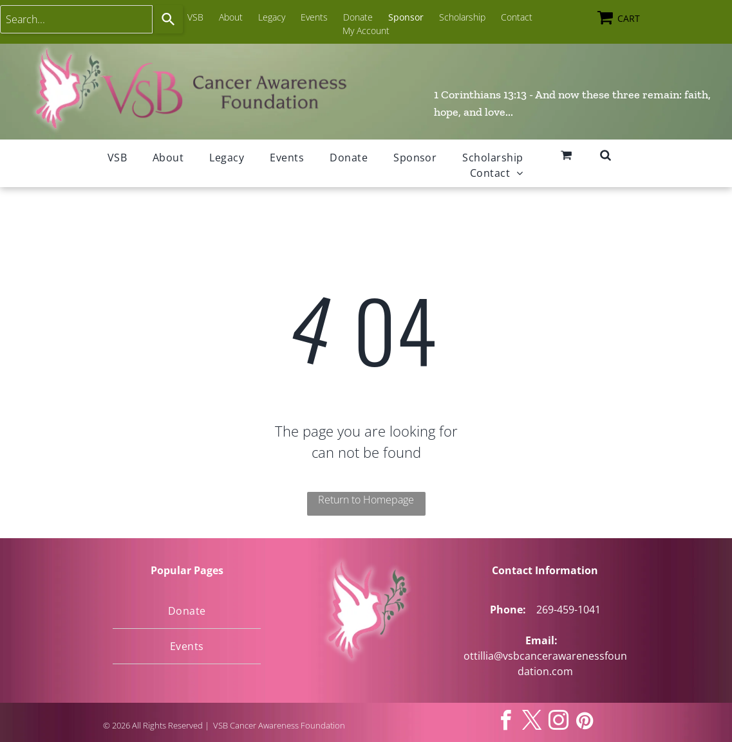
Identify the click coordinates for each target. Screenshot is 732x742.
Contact (516, 17)
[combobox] (76, 19)
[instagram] (558, 722)
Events (314, 17)
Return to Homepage (366, 500)
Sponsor (406, 17)
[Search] (169, 19)
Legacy (271, 17)
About (231, 17)
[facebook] (505, 722)
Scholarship (462, 17)
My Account (366, 30)
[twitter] (531, 722)
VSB (195, 17)
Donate (358, 17)
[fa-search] (605, 156)
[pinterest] (584, 722)
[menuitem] (117, 157)
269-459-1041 (568, 609)
